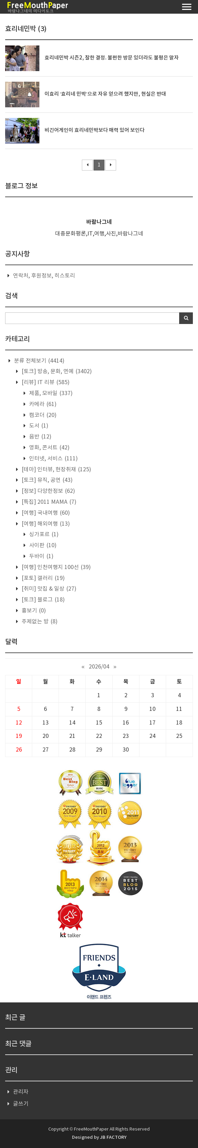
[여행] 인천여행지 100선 (55, 567)
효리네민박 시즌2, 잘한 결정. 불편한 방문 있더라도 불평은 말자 (112, 58)
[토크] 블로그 (42, 600)
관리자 (20, 1092)
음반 (39, 437)
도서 (38, 426)
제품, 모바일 (50, 393)
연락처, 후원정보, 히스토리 (44, 276)
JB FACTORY (113, 1137)
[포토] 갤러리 (42, 578)
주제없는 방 (39, 622)
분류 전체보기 (38, 361)
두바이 (40, 556)
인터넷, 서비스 (53, 459)
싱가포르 (43, 534)
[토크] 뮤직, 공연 (46, 480)
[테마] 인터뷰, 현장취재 (55, 470)
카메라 (42, 404)
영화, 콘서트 (49, 448)
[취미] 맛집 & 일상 (48, 589)
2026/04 (99, 667)
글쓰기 (20, 1104)
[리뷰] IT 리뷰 (45, 382)
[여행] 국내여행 (45, 513)
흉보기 (33, 611)
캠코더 (42, 415)
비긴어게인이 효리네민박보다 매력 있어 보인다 (95, 130)
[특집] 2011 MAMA (48, 502)
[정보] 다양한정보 (47, 491)
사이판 (42, 545)
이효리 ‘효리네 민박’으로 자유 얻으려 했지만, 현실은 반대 (105, 94)
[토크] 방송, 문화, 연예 (56, 371)
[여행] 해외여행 (45, 524)
